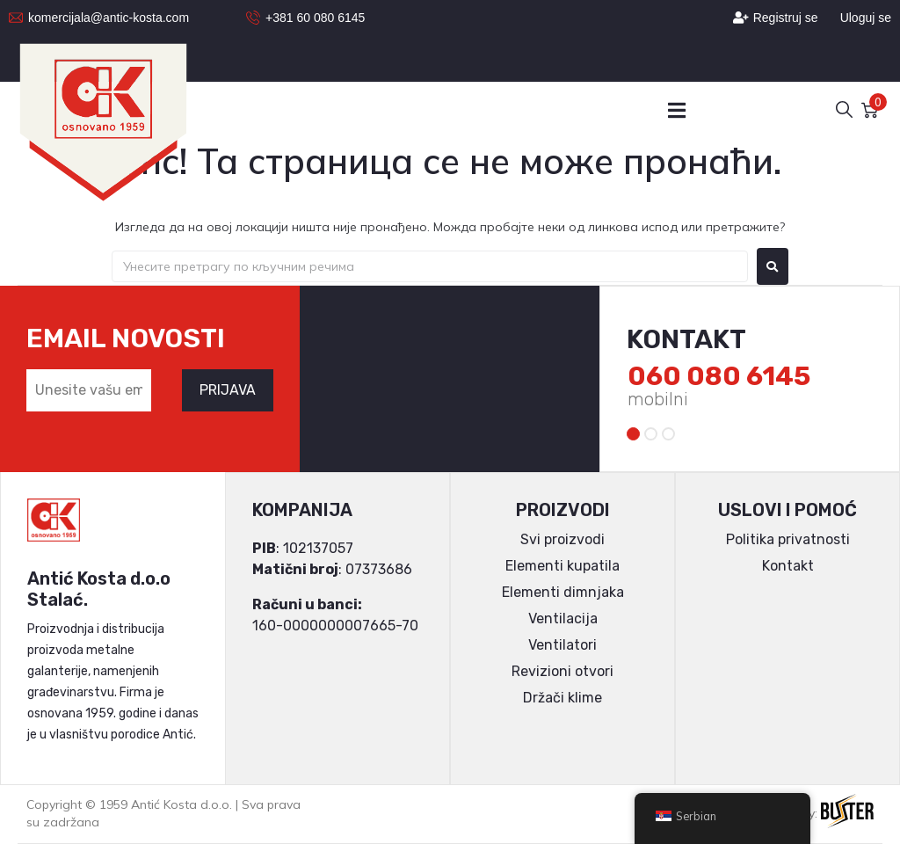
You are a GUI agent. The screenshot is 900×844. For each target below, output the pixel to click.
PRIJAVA (228, 390)
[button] (676, 110)
